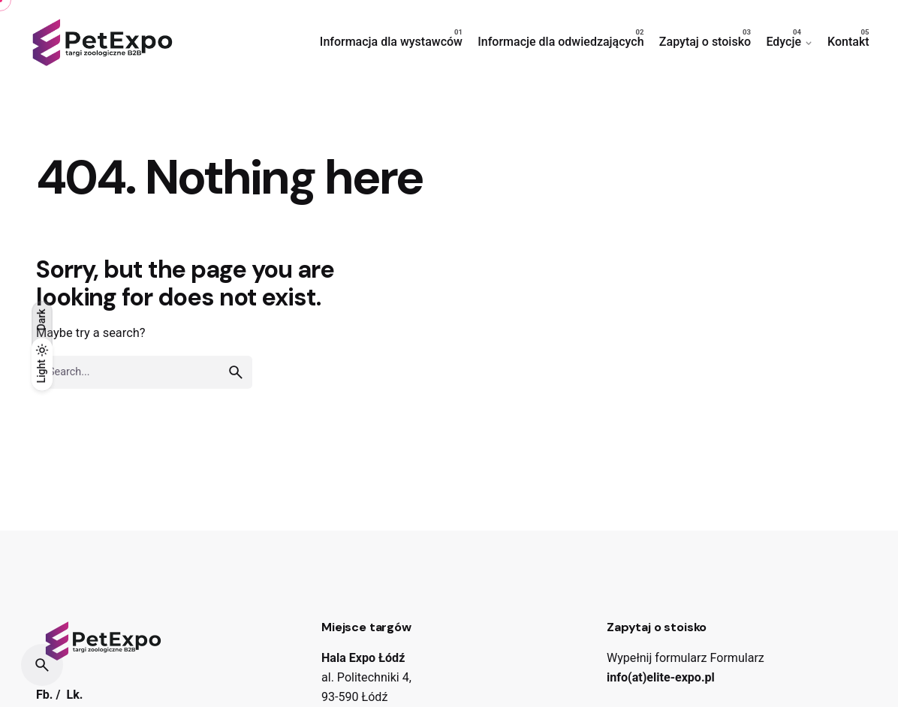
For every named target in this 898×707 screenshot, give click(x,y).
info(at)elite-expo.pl (661, 677)
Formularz (737, 658)
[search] (235, 372)
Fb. (44, 694)
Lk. (74, 694)
